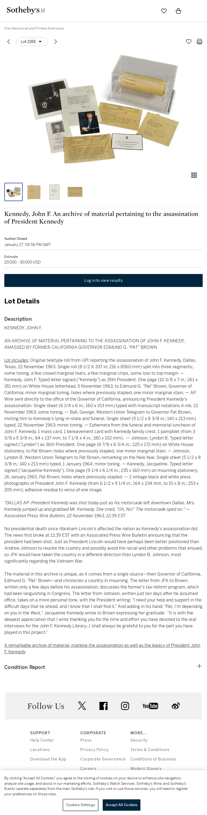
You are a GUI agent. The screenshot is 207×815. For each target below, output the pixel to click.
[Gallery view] (194, 175)
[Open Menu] (193, 11)
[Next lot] (55, 41)
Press (86, 740)
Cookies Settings (80, 805)
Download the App (48, 759)
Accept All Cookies (121, 805)
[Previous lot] (8, 41)
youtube (150, 706)
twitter (82, 706)
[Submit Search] (149, 10)
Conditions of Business (153, 759)
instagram (125, 706)
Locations (40, 750)
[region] (103, 792)
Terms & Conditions (150, 750)
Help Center (42, 740)
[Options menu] (32, 41)
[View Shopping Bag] (178, 10)
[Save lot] (188, 41)
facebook (103, 706)
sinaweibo (176, 705)
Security (138, 740)
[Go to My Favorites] (164, 10)
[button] (103, 109)
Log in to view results (103, 280)
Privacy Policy (94, 750)
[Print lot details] (199, 41)
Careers (88, 768)
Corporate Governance (103, 759)
